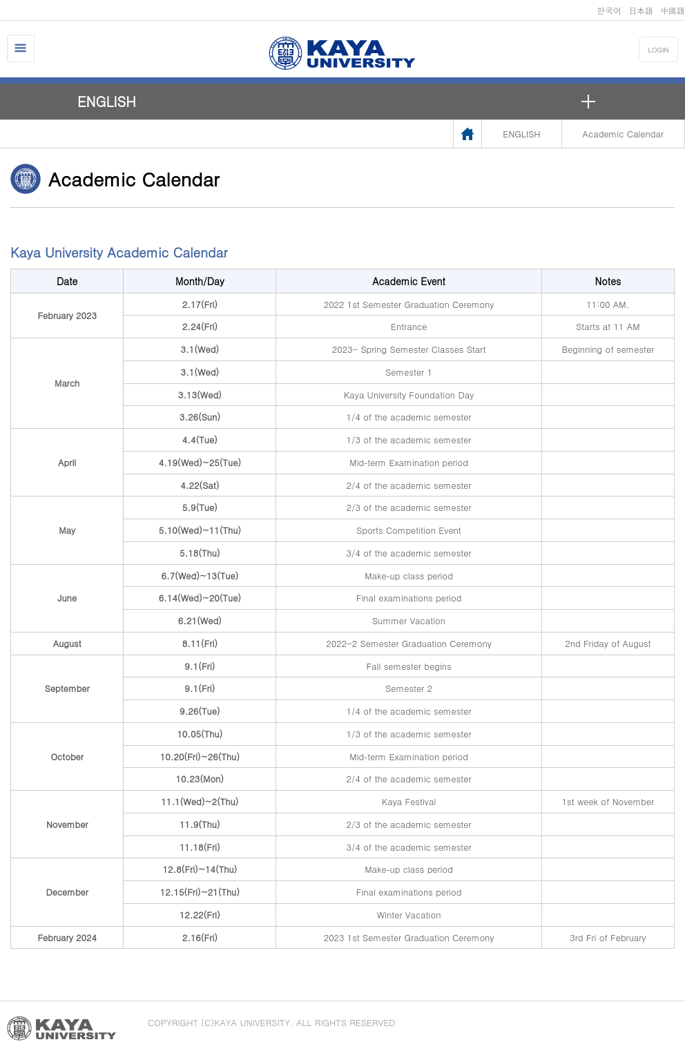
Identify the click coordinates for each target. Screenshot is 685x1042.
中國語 (672, 10)
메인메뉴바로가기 (0, 0)
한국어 (609, 10)
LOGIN (658, 50)
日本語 (640, 10)
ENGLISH (106, 101)
